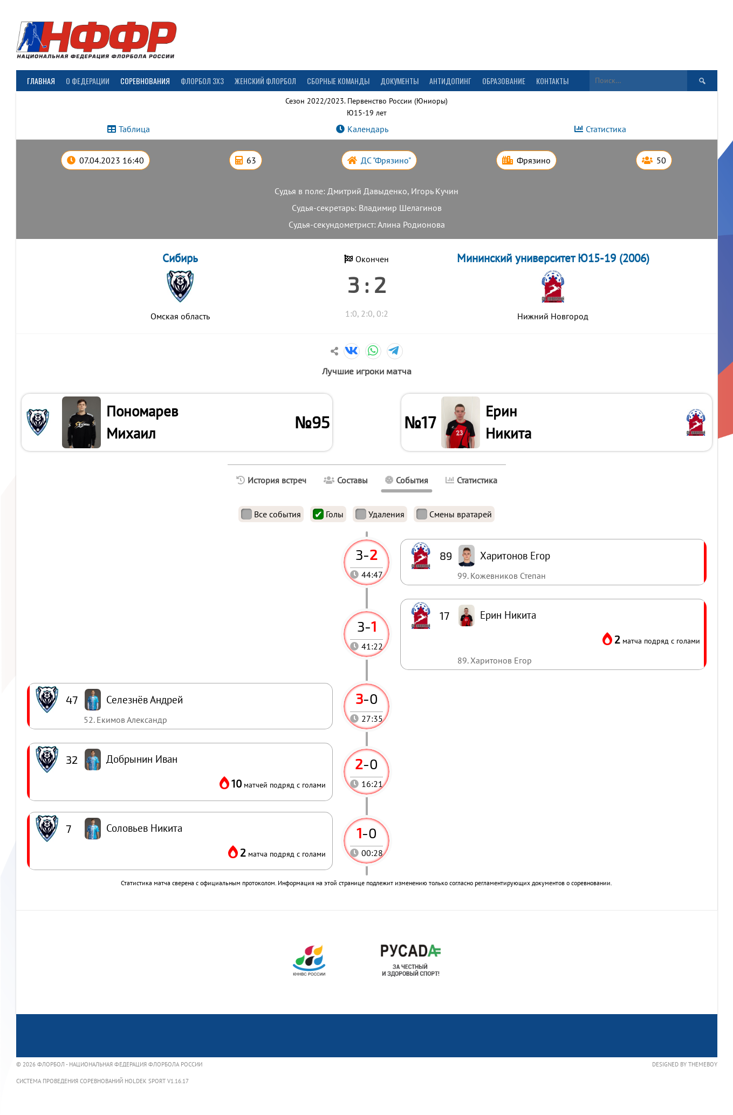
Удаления (380, 516)
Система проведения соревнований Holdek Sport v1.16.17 (102, 1083)
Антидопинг (450, 80)
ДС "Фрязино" (386, 160)
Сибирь (180, 258)
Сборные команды (338, 80)
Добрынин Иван (141, 761)
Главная (41, 80)
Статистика (606, 129)
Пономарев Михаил (144, 423)
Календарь (367, 129)
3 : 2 (366, 284)
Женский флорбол (265, 80)
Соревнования (145, 80)
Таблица (134, 129)
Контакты (552, 80)
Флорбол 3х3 (202, 80)
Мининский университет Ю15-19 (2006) (553, 258)
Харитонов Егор (515, 557)
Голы (328, 516)
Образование (503, 80)
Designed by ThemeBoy (684, 1066)
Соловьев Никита (144, 830)
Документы (399, 80)
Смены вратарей (454, 516)
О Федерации (87, 80)
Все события (271, 516)
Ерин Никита (510, 423)
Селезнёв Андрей (144, 701)
